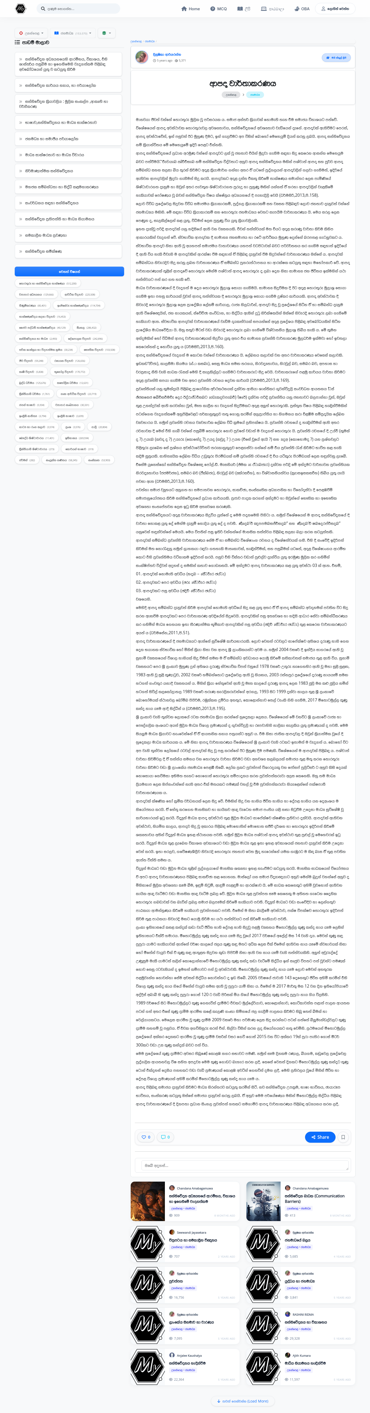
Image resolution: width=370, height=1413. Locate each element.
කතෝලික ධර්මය (72, 383)
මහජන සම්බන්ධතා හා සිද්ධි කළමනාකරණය (59, 187)
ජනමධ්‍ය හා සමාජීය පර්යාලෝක (48, 139)
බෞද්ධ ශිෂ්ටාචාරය (36, 438)
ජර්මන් (27, 460)
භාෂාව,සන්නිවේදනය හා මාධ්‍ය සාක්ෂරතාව (58, 123)
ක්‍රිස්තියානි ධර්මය (34, 394)
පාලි (99, 427)
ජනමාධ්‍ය (71, 33)
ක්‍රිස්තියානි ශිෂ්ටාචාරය (36, 449)
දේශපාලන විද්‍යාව (85, 339)
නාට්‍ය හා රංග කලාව (36, 427)
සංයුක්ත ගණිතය (61, 460)
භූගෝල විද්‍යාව (69, 372)
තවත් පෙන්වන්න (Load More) (242, 1401)
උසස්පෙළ (29, 33)
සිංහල (87, 328)
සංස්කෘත (99, 460)
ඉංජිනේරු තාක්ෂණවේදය (78, 306)
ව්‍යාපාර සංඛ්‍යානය (72, 405)
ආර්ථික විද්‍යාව (80, 295)
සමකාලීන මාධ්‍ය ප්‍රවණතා (43, 235)
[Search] (78, 8)
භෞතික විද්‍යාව (99, 350)
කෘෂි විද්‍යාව (31, 372)
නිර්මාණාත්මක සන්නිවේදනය (46, 171)
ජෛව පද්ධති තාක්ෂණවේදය (42, 328)
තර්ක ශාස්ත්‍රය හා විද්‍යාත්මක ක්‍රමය (46, 350)
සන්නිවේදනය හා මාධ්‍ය (38, 339)
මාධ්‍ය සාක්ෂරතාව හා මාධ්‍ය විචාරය (51, 155)
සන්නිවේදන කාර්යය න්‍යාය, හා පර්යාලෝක (57, 86)
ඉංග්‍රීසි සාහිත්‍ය (32, 416)
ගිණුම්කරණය (32, 306)
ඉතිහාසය (77, 438)
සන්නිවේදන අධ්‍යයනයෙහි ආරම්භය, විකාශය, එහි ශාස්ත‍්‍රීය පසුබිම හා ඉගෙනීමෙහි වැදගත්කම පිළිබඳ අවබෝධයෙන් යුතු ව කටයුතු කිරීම (63, 64)
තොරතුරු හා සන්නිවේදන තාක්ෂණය (48, 284)
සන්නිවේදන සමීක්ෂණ (40, 252)
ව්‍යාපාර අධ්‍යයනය (36, 295)
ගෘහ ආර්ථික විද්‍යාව (79, 394)
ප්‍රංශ (72, 427)
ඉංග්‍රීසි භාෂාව (70, 416)
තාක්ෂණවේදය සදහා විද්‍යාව (42, 317)
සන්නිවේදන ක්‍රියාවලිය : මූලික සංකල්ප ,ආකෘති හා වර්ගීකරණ (63, 104)
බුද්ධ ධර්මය (32, 383)
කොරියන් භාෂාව (79, 449)
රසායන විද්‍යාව (69, 361)
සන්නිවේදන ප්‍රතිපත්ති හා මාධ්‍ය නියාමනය (56, 219)
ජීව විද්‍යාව (31, 361)
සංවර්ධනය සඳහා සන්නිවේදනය (49, 203)
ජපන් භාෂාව (31, 405)
